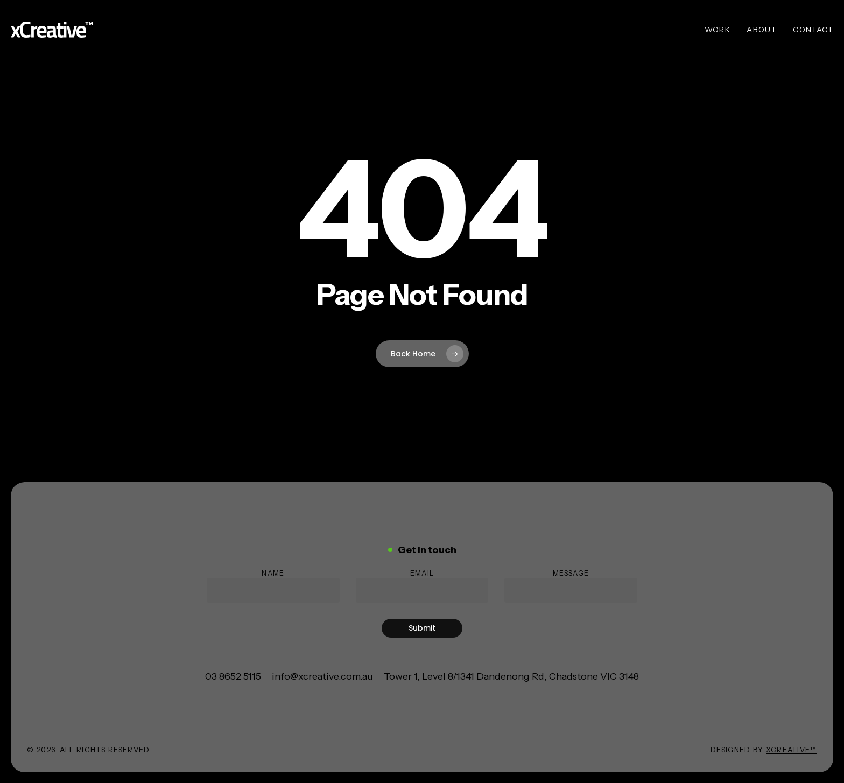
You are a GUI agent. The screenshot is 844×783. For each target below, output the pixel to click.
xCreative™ (791, 749)
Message (570, 586)
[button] (233, 676)
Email (422, 586)
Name (273, 586)
